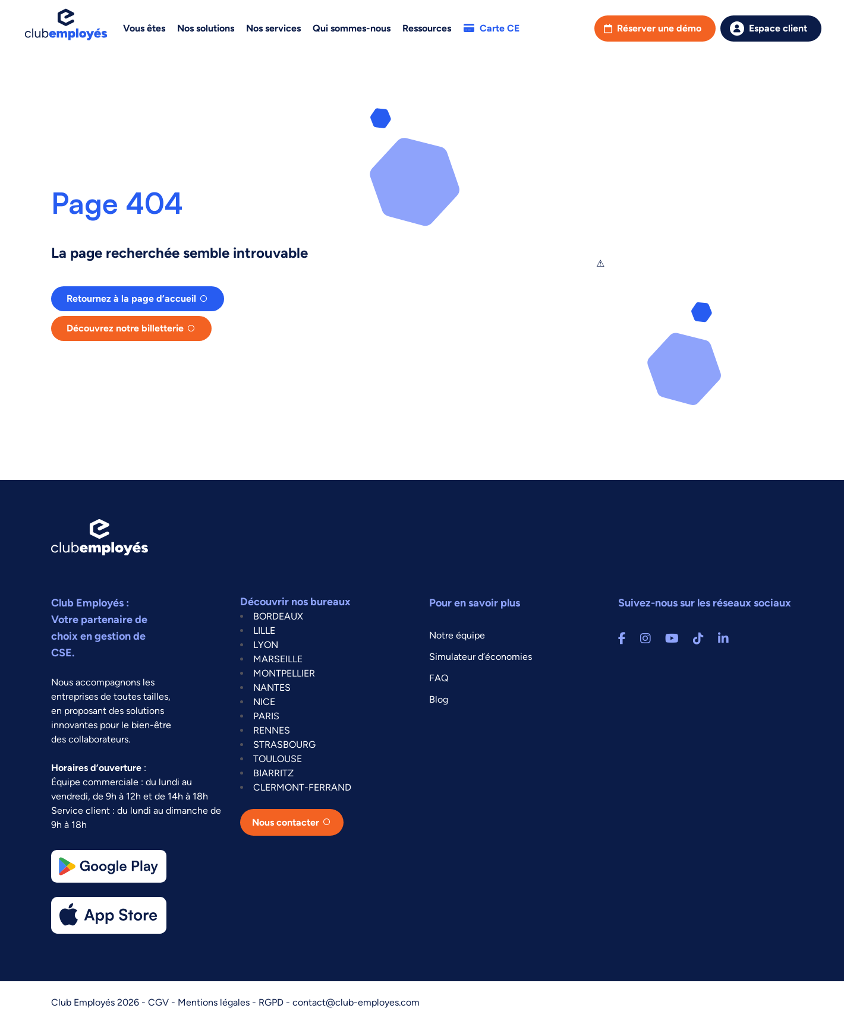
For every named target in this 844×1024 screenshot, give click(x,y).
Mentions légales (215, 1002)
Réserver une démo (659, 28)
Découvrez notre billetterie (125, 328)
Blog (438, 699)
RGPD (272, 1002)
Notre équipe (457, 635)
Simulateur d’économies (480, 656)
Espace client (778, 28)
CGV (159, 1002)
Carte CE (491, 28)
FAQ (438, 678)
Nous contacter (285, 822)
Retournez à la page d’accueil (131, 298)
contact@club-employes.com (356, 1002)
